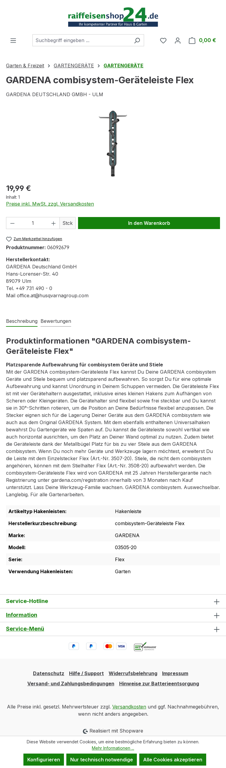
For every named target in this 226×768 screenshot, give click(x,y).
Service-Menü (25, 629)
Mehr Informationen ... (113, 748)
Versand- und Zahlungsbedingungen (70, 684)
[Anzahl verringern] (12, 223)
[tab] (22, 321)
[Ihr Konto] (177, 40)
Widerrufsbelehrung (133, 673)
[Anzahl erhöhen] (53, 223)
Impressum (175, 673)
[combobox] (81, 40)
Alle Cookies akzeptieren (172, 760)
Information (21, 615)
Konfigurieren (43, 760)
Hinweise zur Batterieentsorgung (159, 684)
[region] (113, 144)
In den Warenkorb (149, 223)
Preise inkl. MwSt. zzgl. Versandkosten (50, 204)
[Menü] (13, 40)
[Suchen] (137, 40)
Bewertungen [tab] (56, 321)
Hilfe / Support (86, 673)
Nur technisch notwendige (101, 760)
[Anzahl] (33, 223)
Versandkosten (129, 707)
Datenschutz (48, 673)
